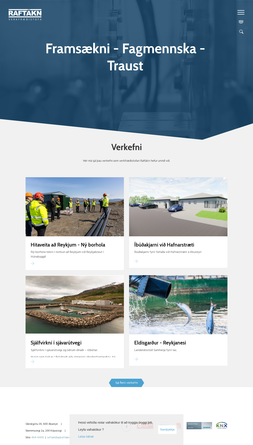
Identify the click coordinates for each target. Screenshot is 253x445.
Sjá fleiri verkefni (126, 382)
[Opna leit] (241, 32)
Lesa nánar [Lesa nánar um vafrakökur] (86, 436)
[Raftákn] (25, 15)
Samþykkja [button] (167, 429)
